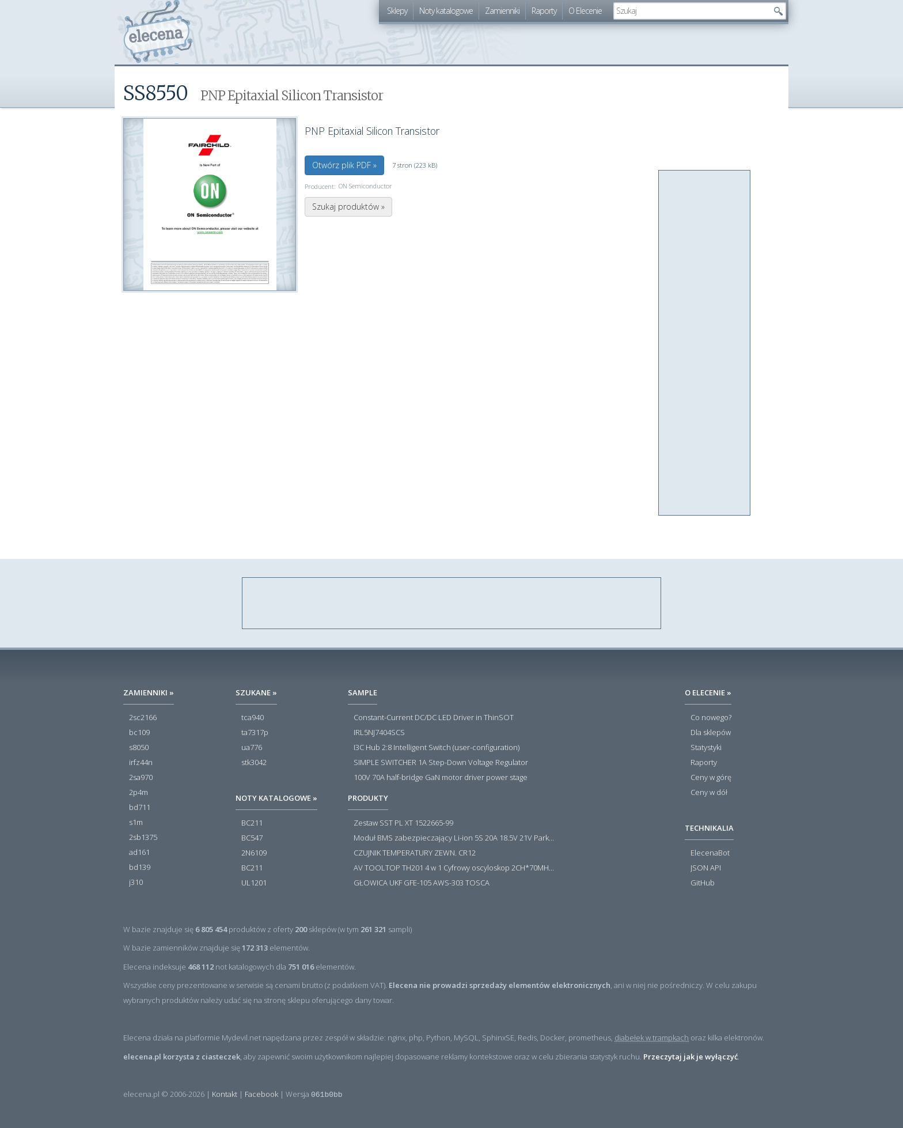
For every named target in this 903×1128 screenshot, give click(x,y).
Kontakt (224, 1094)
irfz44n (141, 762)
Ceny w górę (710, 777)
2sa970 (141, 777)
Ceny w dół (708, 792)
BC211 (252, 823)
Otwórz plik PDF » (344, 165)
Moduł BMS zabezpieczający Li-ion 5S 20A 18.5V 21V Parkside (454, 838)
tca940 (252, 717)
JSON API (705, 868)
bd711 (139, 807)
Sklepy (397, 10)
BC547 (252, 838)
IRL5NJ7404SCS (379, 732)
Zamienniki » (148, 692)
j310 (136, 882)
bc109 (139, 732)
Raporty (544, 10)
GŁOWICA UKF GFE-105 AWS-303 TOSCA (422, 883)
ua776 (251, 747)
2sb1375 (143, 837)
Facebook (261, 1094)
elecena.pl (158, 32)
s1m (136, 822)
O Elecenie (585, 10)
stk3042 (254, 762)
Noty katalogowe (446, 10)
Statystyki (706, 747)
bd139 (139, 867)
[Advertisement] (705, 343)
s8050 (139, 747)
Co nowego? (710, 717)
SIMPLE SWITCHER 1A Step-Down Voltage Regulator (441, 762)
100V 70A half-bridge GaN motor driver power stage (441, 777)
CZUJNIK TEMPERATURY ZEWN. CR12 (415, 853)
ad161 (139, 852)
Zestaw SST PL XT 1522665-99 (403, 823)
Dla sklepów (710, 732)
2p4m (138, 792)
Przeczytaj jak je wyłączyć (690, 1056)
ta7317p (254, 732)
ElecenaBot (710, 853)
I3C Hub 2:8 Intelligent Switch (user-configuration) (436, 747)
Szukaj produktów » (348, 206)
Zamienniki (502, 10)
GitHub (702, 883)
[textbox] (691, 11)
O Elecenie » (708, 692)
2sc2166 (143, 717)
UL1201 (254, 883)
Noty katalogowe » (276, 798)
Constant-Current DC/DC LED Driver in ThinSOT (434, 717)
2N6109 (254, 853)
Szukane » (256, 692)
